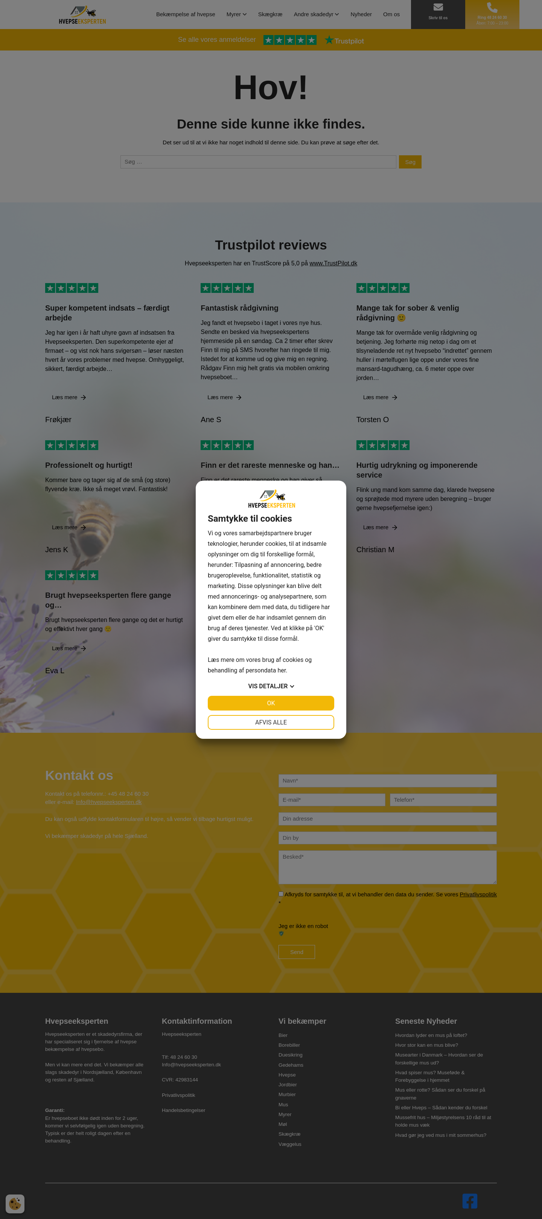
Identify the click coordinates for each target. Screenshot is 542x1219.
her (281, 670)
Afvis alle (271, 722)
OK (271, 703)
